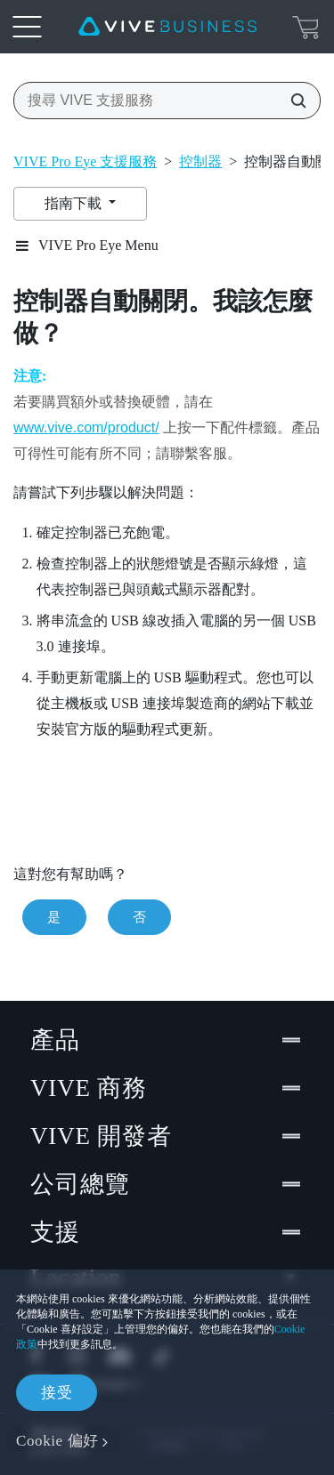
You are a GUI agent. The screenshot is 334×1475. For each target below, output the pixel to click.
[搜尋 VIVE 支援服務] (293, 100)
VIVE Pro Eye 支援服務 (85, 161)
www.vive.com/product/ (86, 427)
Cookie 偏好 (57, 1440)
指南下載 (75, 203)
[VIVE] (167, 26)
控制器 (200, 161)
